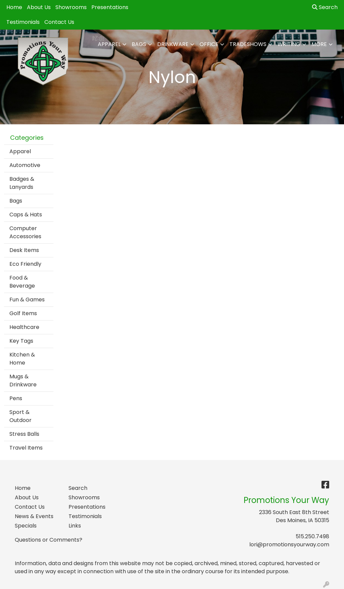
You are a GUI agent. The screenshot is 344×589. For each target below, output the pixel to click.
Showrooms (71, 7)
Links (75, 526)
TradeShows (247, 44)
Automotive (24, 165)
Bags (139, 44)
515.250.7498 (312, 536)
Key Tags (21, 341)
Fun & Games (27, 299)
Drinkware (172, 44)
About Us (39, 7)
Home (14, 7)
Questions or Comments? (48, 540)
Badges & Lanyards (21, 183)
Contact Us (59, 22)
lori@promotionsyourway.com (289, 544)
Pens (15, 398)
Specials (26, 526)
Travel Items (26, 448)
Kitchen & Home (22, 359)
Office (209, 44)
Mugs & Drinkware (23, 380)
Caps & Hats (25, 214)
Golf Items (23, 313)
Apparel (109, 44)
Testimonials (23, 22)
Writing (288, 44)
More (319, 44)
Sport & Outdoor (20, 416)
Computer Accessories (25, 232)
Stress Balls (24, 434)
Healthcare (24, 327)
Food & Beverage (22, 282)
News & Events (34, 516)
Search (325, 7)
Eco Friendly (25, 264)
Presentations (109, 7)
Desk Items (24, 250)
